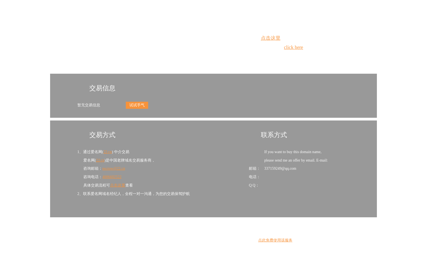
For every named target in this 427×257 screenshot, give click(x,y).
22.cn (107, 152)
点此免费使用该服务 (275, 240)
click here (293, 47)
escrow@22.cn (113, 168)
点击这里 (270, 38)
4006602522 (111, 177)
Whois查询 (200, 57)
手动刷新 (228, 57)
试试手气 (137, 105)
